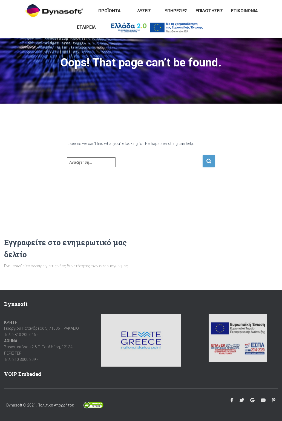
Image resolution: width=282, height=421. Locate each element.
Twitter (242, 400)
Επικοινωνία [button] (244, 10)
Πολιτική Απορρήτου (56, 405)
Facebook (232, 400)
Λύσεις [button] (144, 10)
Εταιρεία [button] (86, 27)
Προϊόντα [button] (109, 10)
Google (252, 400)
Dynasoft (14, 405)
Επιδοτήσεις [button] (209, 10)
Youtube (263, 400)
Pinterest (273, 400)
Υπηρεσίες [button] (176, 10)
